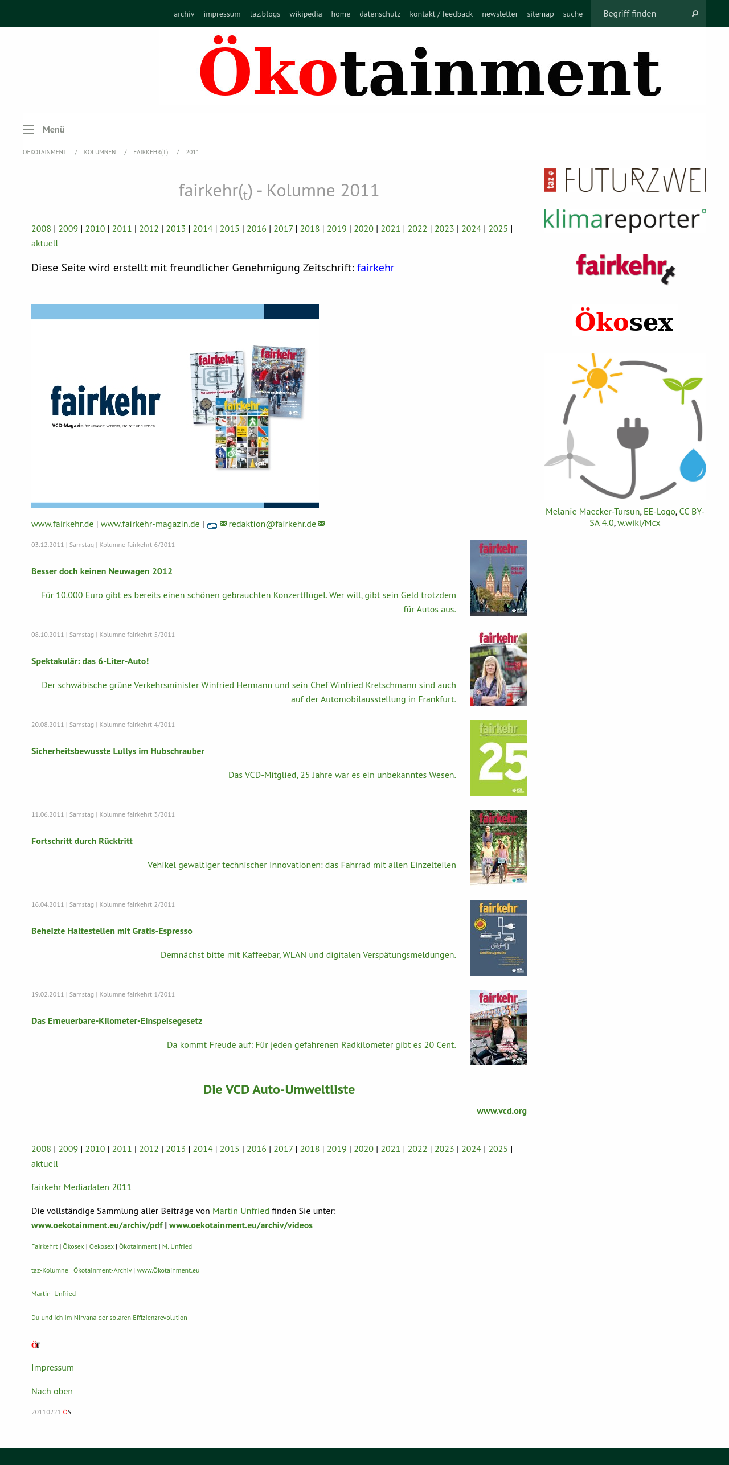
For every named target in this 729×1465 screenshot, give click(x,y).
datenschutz (379, 14)
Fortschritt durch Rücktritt (82, 840)
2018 (310, 228)
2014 (203, 228)
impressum (221, 14)
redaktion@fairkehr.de (272, 523)
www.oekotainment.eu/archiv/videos (241, 1225)
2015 (230, 228)
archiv (184, 14)
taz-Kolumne (49, 1269)
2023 (444, 228)
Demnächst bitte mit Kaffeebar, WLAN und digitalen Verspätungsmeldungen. (308, 954)
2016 (257, 228)
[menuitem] (184, 13)
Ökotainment (138, 1245)
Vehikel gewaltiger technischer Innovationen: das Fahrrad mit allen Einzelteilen (302, 864)
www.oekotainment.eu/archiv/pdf (96, 1225)
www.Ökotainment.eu (168, 1269)
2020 (364, 228)
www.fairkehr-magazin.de (150, 523)
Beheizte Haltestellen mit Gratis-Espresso (112, 930)
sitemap (540, 14)
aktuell (44, 243)
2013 (176, 228)
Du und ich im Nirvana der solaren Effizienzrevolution (109, 1316)
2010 (95, 228)
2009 (68, 228)
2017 (283, 228)
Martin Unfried (240, 1210)
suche (573, 14)
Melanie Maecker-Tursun (593, 511)
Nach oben (52, 1390)
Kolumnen (101, 152)
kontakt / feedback (441, 14)
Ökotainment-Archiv (102, 1269)
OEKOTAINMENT (45, 152)
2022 (418, 228)
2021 (390, 228)
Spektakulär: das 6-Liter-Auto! (90, 660)
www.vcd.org (502, 1110)
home (341, 14)
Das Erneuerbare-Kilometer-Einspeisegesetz (116, 1020)
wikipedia (305, 14)
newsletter (500, 14)
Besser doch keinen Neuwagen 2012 (102, 570)
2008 (41, 228)
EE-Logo (659, 511)
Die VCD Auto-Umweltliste (279, 1088)
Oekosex (101, 1245)
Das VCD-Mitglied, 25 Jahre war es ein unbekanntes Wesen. (342, 774)
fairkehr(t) (151, 152)
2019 (337, 228)
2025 (498, 228)
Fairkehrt (44, 1245)
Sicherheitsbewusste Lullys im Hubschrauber (117, 750)
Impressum (52, 1366)
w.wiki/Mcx (638, 522)
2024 (471, 228)
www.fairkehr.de (62, 523)
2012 (149, 228)
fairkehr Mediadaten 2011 (81, 1186)
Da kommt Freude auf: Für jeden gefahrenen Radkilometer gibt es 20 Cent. (311, 1044)
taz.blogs (265, 14)
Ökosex (73, 1245)
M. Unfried (177, 1245)
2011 (192, 152)
